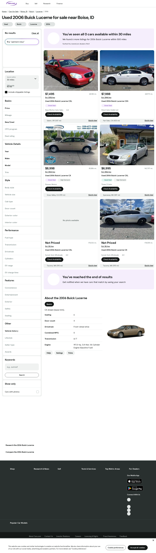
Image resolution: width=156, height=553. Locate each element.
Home (4, 11)
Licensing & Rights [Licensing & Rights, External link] (92, 536)
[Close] (153, 540)
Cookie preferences (116, 548)
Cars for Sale (13, 11)
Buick (31, 11)
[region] (78, 545)
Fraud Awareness (109, 536)
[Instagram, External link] (129, 510)
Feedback (123, 536)
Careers (78, 536)
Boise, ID (24, 11)
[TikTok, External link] (129, 499)
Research (46, 3)
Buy (27, 3)
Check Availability (54, 114)
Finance (60, 3)
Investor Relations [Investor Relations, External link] (64, 536)
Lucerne (39, 11)
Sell (36, 3)
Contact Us (48, 536)
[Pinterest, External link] (129, 513)
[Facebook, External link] (129, 503)
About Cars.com (35, 536)
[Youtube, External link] (129, 507)
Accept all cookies (137, 548)
